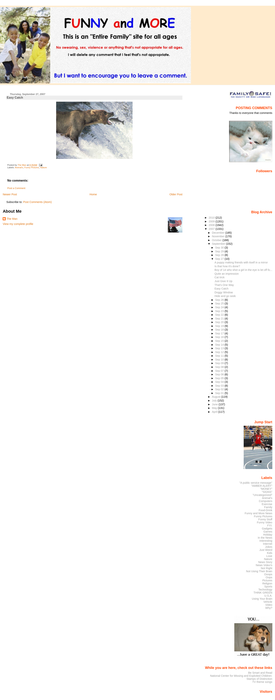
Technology (265, 589)
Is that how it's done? (227, 266)
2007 (212, 228)
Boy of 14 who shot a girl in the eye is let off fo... (243, 269)
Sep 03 (220, 385)
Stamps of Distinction (259, 678)
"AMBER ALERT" (261, 485)
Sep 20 (220, 322)
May (215, 408)
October (217, 240)
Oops (269, 577)
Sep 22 (220, 314)
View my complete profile (18, 223)
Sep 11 (220, 355)
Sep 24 (220, 307)
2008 (212, 225)
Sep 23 (220, 311)
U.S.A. (268, 595)
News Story (265, 562)
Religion (267, 583)
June (215, 404)
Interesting (266, 540)
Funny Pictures (31, 167)
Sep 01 (220, 393)
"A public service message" (255, 482)
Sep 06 (220, 374)
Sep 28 (220, 255)
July (215, 400)
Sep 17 (220, 333)
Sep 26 (220, 299)
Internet (267, 543)
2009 (212, 221)
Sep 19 (220, 325)
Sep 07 (220, 370)
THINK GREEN (262, 592)
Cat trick (219, 277)
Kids (269, 552)
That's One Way (224, 284)
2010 (212, 217)
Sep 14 (220, 344)
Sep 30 (220, 247)
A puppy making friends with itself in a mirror (241, 262)
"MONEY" (266, 488)
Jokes (268, 546)
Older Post (175, 194)
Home (93, 194)
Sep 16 (220, 337)
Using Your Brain (262, 598)
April (215, 411)
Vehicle (267, 601)
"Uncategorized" (262, 494)
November (218, 236)
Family (268, 507)
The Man (11, 218)
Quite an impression (226, 273)
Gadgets (267, 528)
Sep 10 (220, 359)
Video (268, 604)
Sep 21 (220, 318)
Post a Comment (16, 188)
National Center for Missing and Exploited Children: (241, 675)
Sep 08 (220, 367)
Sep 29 (220, 251)
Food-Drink (265, 510)
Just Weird (265, 549)
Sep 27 (220, 258)
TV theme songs (262, 681)
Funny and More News (258, 513)
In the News (265, 537)
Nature (43, 167)
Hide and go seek (225, 296)
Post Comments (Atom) (37, 202)
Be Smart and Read (260, 672)
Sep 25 (220, 303)
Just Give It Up (223, 281)
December (218, 232)
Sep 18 (220, 329)
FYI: (269, 525)
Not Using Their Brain (259, 571)
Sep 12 (220, 352)
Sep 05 (220, 378)
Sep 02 (220, 389)
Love (269, 556)
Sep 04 (220, 381)
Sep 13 (220, 348)
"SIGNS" (267, 491)
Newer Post (10, 194)
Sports (268, 586)
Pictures (267, 580)
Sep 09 (220, 363)
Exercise (267, 504)
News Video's (264, 565)
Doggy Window (223, 292)
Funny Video (264, 522)
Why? (268, 607)
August (216, 396)
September (219, 243)
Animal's (19, 167)
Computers (265, 501)
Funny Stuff (265, 519)
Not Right (266, 568)
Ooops (268, 574)
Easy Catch (221, 288)
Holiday (267, 534)
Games (267, 531)
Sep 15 (220, 340)
